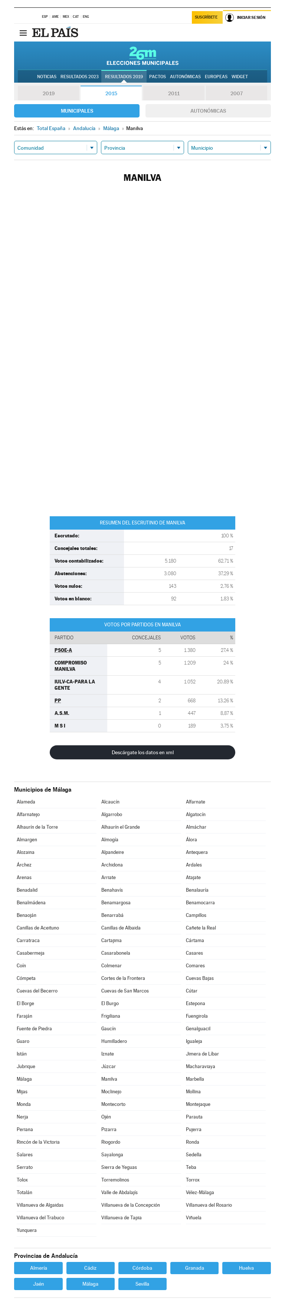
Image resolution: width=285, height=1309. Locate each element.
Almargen (27, 839)
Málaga (24, 1079)
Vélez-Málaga (200, 1192)
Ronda (192, 1142)
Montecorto (113, 1104)
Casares (194, 953)
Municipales (77, 111)
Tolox (22, 1180)
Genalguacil (198, 1028)
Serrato (25, 1167)
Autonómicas (208, 111)
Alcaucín (110, 802)
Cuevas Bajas (200, 978)
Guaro (23, 1041)
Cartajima (111, 940)
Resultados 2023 (79, 76)
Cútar (191, 991)
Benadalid (27, 890)
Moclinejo (111, 1091)
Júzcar (108, 1066)
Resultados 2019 (124, 76)
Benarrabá (112, 915)
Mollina (193, 1091)
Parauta (194, 1117)
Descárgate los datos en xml (143, 752)
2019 (49, 93)
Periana (25, 1129)
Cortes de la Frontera (123, 978)
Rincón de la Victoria (38, 1142)
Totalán (24, 1192)
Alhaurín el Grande (120, 827)
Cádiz (90, 1268)
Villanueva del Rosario (209, 1205)
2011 (174, 93)
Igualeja (194, 1041)
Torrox (193, 1180)
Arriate (108, 877)
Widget (240, 76)
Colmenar (111, 965)
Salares (25, 1154)
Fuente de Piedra (34, 1028)
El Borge (25, 1003)
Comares (195, 965)
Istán (22, 1054)
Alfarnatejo (28, 814)
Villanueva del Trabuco (40, 1217)
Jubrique (26, 1066)
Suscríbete (206, 17)
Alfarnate (195, 802)
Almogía (109, 839)
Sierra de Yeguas (119, 1167)
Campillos (196, 915)
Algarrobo (111, 814)
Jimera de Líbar (202, 1054)
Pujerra (194, 1129)
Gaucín (108, 1028)
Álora (191, 839)
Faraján (24, 1016)
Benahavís (112, 890)
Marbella (195, 1079)
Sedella (194, 1154)
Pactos (157, 76)
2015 (111, 93)
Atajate (193, 877)
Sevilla (142, 1284)
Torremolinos (115, 1180)
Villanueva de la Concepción (130, 1205)
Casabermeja (31, 953)
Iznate (107, 1054)
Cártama (195, 940)
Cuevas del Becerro (37, 991)
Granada (194, 1268)
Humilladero (114, 1041)
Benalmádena (31, 902)
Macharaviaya (200, 1066)
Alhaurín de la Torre (37, 827)
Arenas (24, 877)
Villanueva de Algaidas (40, 1205)
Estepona (195, 1003)
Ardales (194, 865)
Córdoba (142, 1268)
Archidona (112, 865)
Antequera (197, 852)
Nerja (22, 1117)
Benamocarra (200, 902)
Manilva (109, 1079)
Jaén (38, 1284)
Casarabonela (115, 953)
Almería (38, 1268)
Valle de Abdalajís (119, 1192)
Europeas (216, 76)
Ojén (106, 1117)
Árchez (24, 865)
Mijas (22, 1091)
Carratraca (28, 940)
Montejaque (198, 1104)
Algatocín (196, 814)
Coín (21, 965)
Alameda (26, 802)
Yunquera (27, 1230)
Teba (191, 1167)
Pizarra (109, 1129)
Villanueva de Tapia (121, 1217)
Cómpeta (26, 978)
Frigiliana (110, 1016)
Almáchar (196, 827)
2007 (236, 93)
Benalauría (197, 890)
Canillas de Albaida (121, 928)
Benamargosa (116, 902)
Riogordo (110, 1142)
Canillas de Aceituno (38, 928)
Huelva (246, 1268)
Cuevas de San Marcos (125, 991)
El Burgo (110, 1003)
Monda (24, 1104)
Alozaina (26, 852)
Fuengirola (197, 1016)
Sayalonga (112, 1154)
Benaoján (26, 915)
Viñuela (194, 1217)
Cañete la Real (201, 928)
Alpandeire (112, 852)
